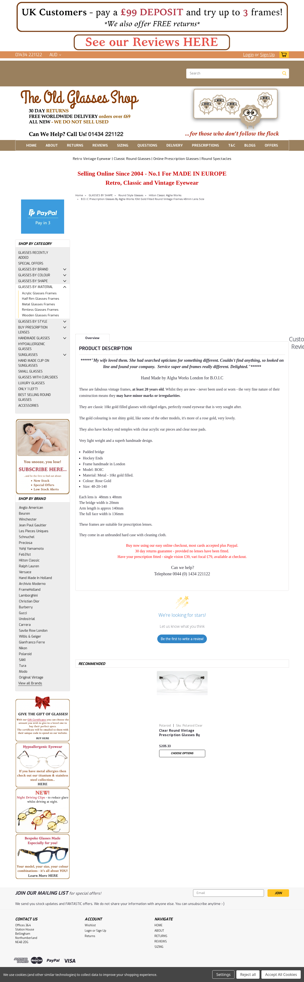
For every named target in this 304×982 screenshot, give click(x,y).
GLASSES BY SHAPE (33, 281)
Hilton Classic (29, 560)
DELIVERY (174, 145)
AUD (55, 55)
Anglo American (31, 508)
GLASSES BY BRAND (33, 269)
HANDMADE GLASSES (34, 338)
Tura (22, 666)
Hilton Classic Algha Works (165, 195)
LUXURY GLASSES (31, 383)
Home (79, 195)
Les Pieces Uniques (33, 531)
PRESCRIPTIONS (205, 145)
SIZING (122, 145)
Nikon (23, 648)
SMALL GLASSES (30, 371)
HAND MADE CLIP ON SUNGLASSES (33, 363)
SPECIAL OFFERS (30, 263)
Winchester (28, 519)
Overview (92, 338)
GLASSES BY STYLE (32, 321)
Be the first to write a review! (182, 639)
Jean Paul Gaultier (33, 525)
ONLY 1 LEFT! (28, 389)
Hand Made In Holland (35, 578)
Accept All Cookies (281, 974)
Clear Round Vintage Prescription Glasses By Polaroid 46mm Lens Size (181, 733)
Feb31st (25, 554)
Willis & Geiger (30, 636)
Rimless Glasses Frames (40, 310)
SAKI (22, 660)
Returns (90, 936)
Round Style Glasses (130, 195)
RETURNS (75, 145)
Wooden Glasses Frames (40, 315)
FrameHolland (29, 589)
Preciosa (25, 543)
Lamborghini (28, 595)
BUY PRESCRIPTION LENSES (33, 330)
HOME (31, 145)
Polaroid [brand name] (165, 725)
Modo (23, 671)
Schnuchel (26, 537)
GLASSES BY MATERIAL (35, 287)
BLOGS (250, 145)
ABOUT (52, 145)
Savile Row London (33, 630)
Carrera (25, 625)
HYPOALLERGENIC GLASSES (31, 346)
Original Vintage (31, 677)
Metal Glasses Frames (38, 304)
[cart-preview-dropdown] (283, 55)
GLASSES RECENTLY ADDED (33, 255)
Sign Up (267, 55)
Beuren (24, 513)
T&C (231, 145)
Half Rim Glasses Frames (40, 299)
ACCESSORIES (28, 405)
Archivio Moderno (32, 584)
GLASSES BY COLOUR (34, 275)
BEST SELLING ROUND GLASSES (34, 397)
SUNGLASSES (28, 355)
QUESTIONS (147, 145)
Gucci (23, 613)
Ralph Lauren (29, 566)
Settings (223, 974)
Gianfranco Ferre (32, 642)
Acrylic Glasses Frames (39, 293)
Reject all (248, 974)
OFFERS (271, 145)
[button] (152, 16)
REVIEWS (100, 145)
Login (248, 55)
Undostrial (27, 619)
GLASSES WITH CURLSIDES (38, 377)
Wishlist (90, 925)
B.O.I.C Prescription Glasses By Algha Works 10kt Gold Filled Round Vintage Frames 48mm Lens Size (142, 199)
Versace (25, 572)
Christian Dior (29, 601)
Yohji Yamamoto (31, 548)
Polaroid (25, 654)
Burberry (26, 607)
